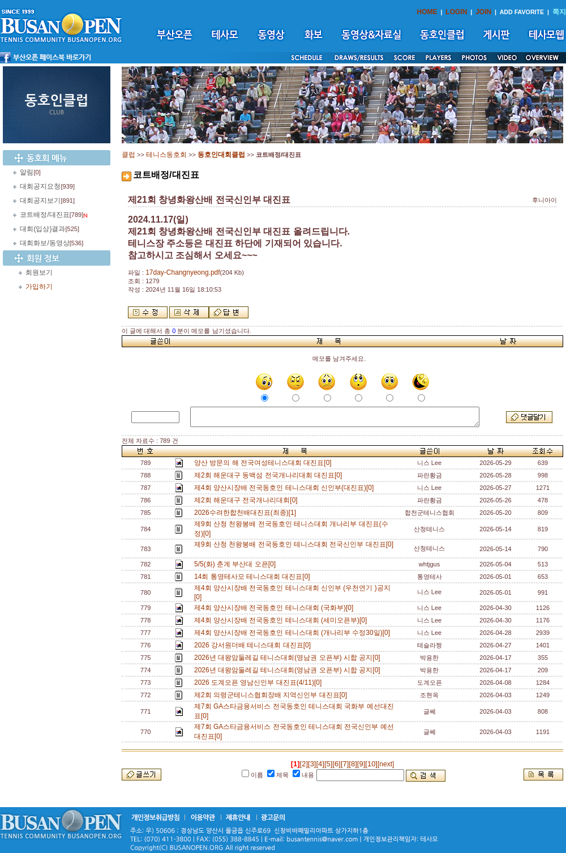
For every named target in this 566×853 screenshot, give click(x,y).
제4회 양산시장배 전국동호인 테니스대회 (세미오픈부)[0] (282, 620)
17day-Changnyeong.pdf (182, 272)
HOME (427, 12)
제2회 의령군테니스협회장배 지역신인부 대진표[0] (272, 695)
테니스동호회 (166, 155)
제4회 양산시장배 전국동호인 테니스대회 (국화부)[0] (275, 608)
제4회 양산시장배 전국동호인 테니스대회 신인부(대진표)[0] (286, 488)
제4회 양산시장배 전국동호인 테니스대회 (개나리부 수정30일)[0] (294, 633)
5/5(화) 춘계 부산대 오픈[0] (237, 564)
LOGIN (456, 12)
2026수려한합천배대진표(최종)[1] (247, 513)
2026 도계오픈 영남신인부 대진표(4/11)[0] (259, 682)
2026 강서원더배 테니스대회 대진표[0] (254, 645)
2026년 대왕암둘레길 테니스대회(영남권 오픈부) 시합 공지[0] (289, 658)
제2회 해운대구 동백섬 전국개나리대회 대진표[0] (270, 475)
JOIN (483, 12)
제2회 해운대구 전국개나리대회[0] (247, 500)
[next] (386, 764)
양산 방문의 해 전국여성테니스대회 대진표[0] (264, 463)
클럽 (128, 155)
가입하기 (39, 287)
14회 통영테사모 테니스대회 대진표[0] (254, 577)
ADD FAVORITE (522, 11)
